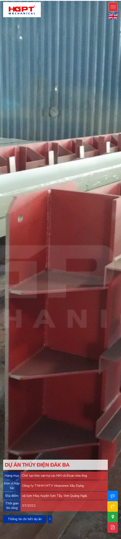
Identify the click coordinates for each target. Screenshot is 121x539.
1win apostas (78, 0)
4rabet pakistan (92, 0)
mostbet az (13, 0)
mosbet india (106, 0)
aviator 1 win (31, 0)
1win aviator (54, 0)
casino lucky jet (86, 0)
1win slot (76, 0)
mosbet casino (27, 0)
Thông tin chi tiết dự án (25, 519)
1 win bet (38, 0)
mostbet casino (3, 0)
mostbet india (104, 0)
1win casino (35, 0)
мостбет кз (18, 0)
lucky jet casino (88, 0)
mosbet (8, 0)
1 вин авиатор (66, 0)
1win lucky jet (68, 0)
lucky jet (79, 0)
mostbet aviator (7, 0)
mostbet (1, 0)
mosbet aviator (9, 0)
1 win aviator (30, 0)
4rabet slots (97, 0)
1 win (41, 0)
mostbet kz (5, 0)
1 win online (55, 0)
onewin (42, 0)
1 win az (72, 0)
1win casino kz (37, 0)
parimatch (99, 0)
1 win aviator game (44, 0)
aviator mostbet (33, 0)
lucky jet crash (81, 0)
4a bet (93, 0)
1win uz (50, 0)
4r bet (94, 0)
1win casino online (46, 0)
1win (48, 0)
